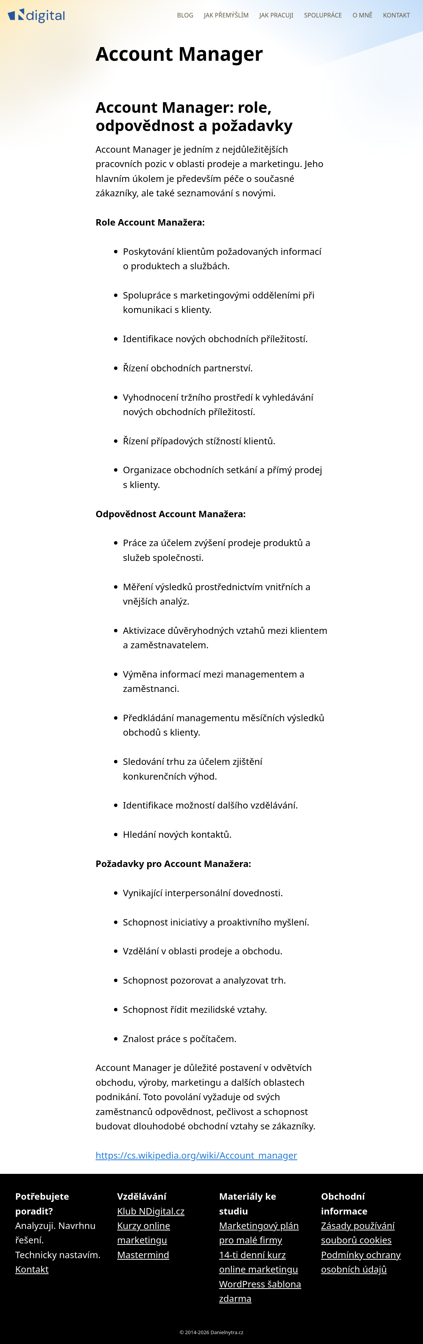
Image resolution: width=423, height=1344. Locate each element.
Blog (185, 15)
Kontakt (396, 15)
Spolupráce (323, 15)
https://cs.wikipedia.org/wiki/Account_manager (197, 1155)
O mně (362, 15)
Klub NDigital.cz (150, 1211)
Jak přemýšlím (226, 15)
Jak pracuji (276, 15)
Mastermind (143, 1254)
